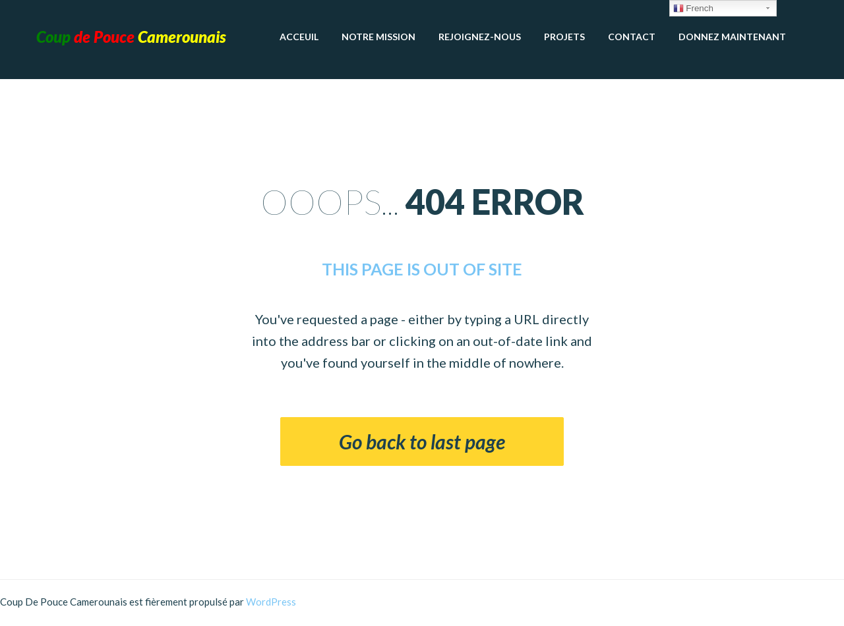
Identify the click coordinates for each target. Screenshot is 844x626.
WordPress (271, 602)
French (693, 8)
